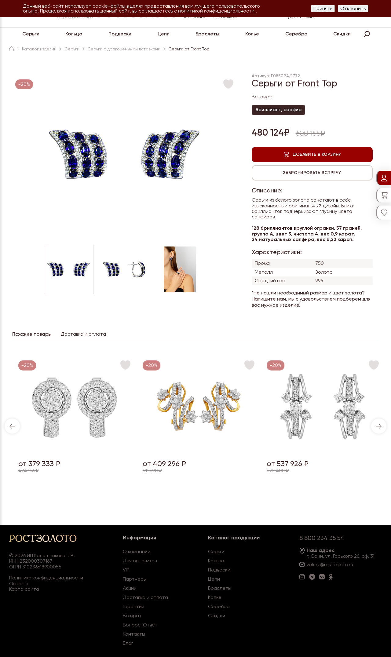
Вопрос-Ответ (140, 625)
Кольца (73, 34)
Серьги (30, 34)
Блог (128, 643)
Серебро (296, 34)
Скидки (342, 34)
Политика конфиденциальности (46, 578)
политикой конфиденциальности (217, 11)
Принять (322, 8)
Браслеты (207, 34)
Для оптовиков (140, 561)
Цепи (164, 34)
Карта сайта (24, 589)
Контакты (134, 634)
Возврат (132, 616)
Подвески (119, 34)
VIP (126, 570)
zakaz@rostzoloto (327, 565)
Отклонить (353, 8)
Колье (252, 34)
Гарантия (133, 606)
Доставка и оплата (145, 597)
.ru (350, 565)
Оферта (18, 583)
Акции (130, 588)
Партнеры (135, 579)
